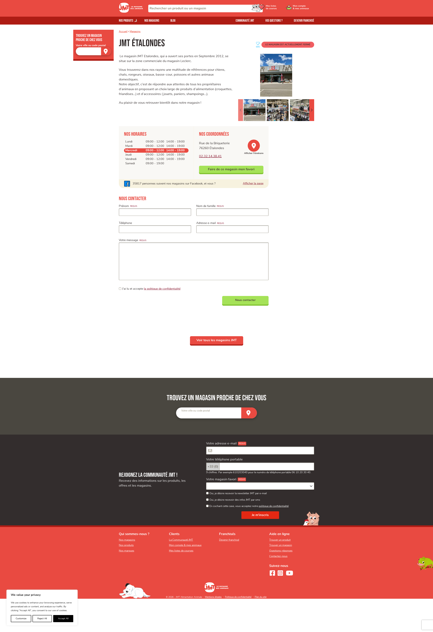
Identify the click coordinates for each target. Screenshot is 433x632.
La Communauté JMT (181, 540)
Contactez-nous (278, 556)
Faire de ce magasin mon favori (231, 169)
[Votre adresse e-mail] (260, 450)
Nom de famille (206, 206)
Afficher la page (253, 183)
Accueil (123, 31)
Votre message (128, 240)
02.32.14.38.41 (210, 156)
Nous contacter (245, 300)
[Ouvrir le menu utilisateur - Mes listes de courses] (279, 8)
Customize (21, 618)
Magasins (135, 31)
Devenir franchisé (304, 21)
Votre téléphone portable (224, 459)
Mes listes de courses (181, 550)
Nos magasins (151, 21)
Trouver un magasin (280, 545)
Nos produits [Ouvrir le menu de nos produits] (126, 21)
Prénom (124, 206)
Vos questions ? (274, 21)
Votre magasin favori (221, 479)
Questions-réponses (280, 550)
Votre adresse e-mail (221, 443)
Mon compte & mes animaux (185, 545)
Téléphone (125, 223)
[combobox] (205, 8)
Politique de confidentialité (238, 597)
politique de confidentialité (274, 506)
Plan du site (260, 597)
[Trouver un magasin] (106, 51)
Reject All (42, 618)
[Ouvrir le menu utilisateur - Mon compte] (303, 8)
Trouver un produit (280, 540)
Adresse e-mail (206, 223)
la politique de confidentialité (162, 288)
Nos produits (126, 545)
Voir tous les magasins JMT (216, 340)
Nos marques (126, 550)
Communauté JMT (245, 21)
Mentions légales (213, 597)
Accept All (63, 618)
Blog (172, 21)
